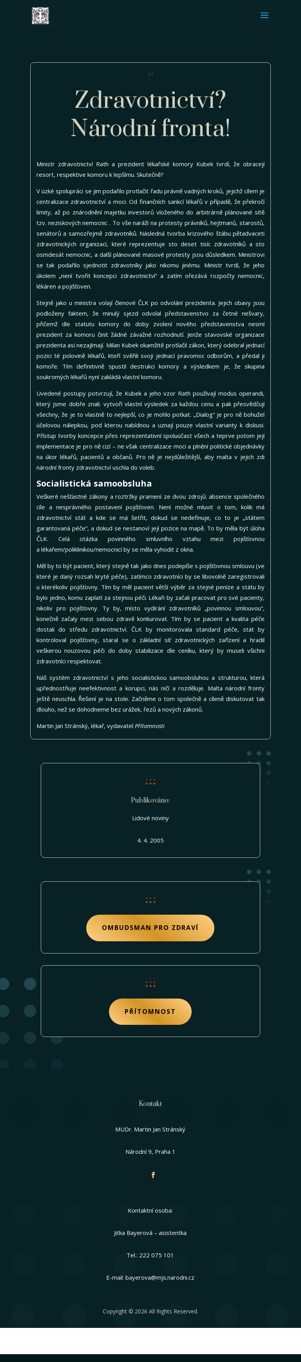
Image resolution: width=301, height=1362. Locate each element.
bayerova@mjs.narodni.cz (159, 1277)
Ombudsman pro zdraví (150, 927)
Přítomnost (150, 1011)
